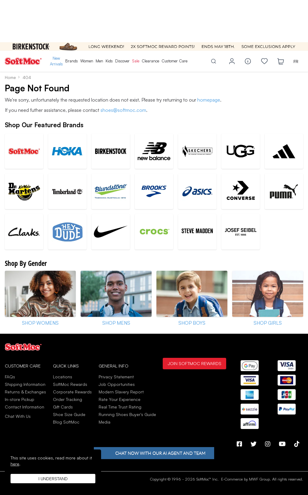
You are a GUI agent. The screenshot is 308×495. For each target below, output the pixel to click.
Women (86, 60)
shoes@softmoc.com (123, 110)
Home (10, 77)
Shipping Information (25, 384)
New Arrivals (56, 61)
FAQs (10, 376)
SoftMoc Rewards (70, 384)
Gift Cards (63, 406)
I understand (53, 478)
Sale (135, 60)
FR (296, 61)
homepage (208, 100)
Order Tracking (67, 399)
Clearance (150, 60)
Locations (62, 376)
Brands (71, 60)
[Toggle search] (214, 61)
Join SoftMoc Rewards (194, 363)
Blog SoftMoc (66, 421)
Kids (109, 60)
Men (99, 60)
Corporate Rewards (72, 391)
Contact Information (24, 406)
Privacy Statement (116, 376)
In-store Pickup (19, 399)
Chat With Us (18, 416)
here (15, 463)
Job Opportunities (117, 384)
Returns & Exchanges (25, 391)
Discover (122, 60)
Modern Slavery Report (121, 391)
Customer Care (174, 60)
